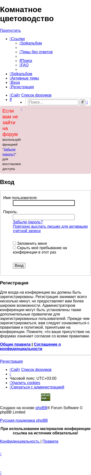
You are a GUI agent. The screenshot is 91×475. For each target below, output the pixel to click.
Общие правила (15, 344)
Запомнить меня (30, 243)
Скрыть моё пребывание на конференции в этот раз (40, 250)
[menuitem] (30, 43)
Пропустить (10, 30)
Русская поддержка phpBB (24, 420)
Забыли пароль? (28, 222)
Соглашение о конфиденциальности (30, 346)
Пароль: (10, 212)
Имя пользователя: (20, 198)
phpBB (41, 408)
